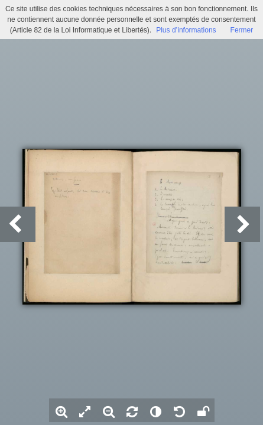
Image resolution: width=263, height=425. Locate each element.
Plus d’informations (186, 30)
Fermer (242, 30)
